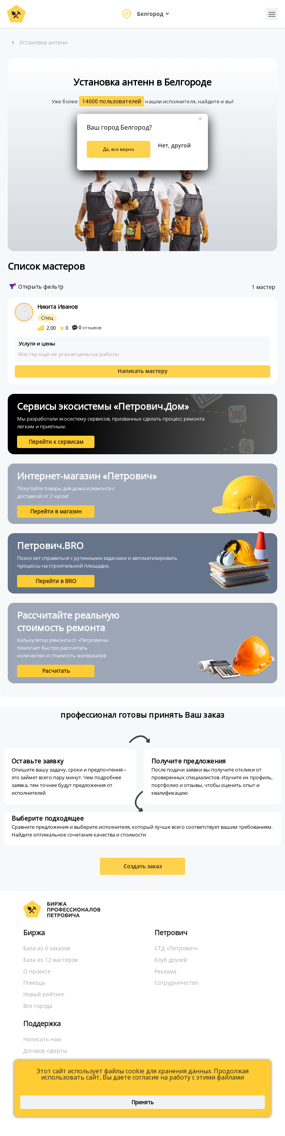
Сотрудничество (176, 982)
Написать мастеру (143, 371)
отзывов (86, 327)
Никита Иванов (57, 306)
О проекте (37, 971)
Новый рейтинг (44, 994)
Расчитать (56, 670)
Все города (37, 1005)
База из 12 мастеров (50, 959)
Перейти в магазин (56, 511)
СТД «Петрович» (176, 948)
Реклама (166, 971)
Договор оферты (45, 1050)
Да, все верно (118, 149)
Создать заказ (143, 866)
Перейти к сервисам (56, 441)
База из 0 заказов (46, 948)
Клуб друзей (171, 959)
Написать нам (42, 1039)
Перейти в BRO (56, 581)
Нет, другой (174, 145)
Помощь (34, 982)
